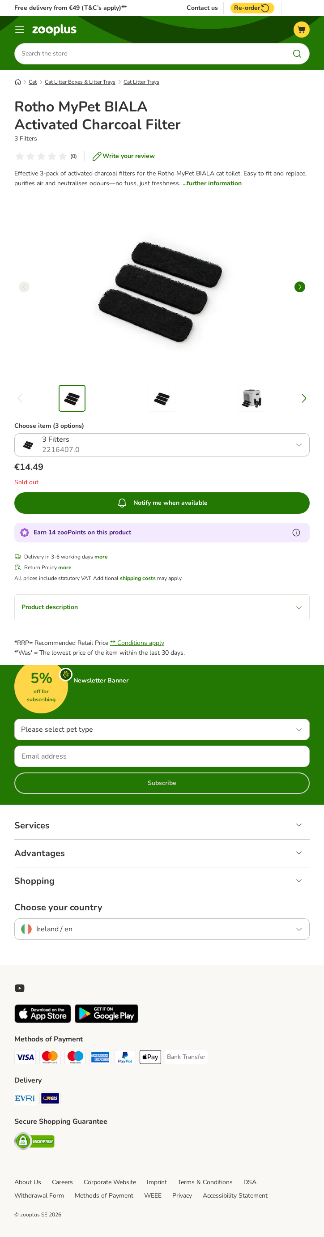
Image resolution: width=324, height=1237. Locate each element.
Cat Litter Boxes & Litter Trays (80, 81)
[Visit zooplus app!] (42, 1021)
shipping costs (138, 578)
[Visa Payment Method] (25, 1059)
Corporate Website (110, 1182)
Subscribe (162, 783)
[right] (299, 287)
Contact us (202, 8)
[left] (24, 287)
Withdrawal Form (39, 1196)
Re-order (252, 8)
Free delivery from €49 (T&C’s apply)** (70, 8)
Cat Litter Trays (141, 81)
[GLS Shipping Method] (50, 1100)
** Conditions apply (137, 643)
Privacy (182, 1196)
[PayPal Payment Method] (125, 1059)
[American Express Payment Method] (100, 1059)
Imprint (157, 1182)
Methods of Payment (104, 1196)
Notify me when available (162, 503)
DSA (249, 1182)
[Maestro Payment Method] (75, 1059)
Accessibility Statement (235, 1196)
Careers (62, 1182)
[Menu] (20, 29)
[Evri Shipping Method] (25, 1100)
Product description (162, 607)
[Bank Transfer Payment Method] (186, 1057)
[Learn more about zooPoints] (296, 533)
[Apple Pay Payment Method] (150, 1059)
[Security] (34, 1143)
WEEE (153, 1196)
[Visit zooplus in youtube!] (19, 988)
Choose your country (58, 908)
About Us (27, 1182)
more (101, 557)
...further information (212, 183)
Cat (33, 81)
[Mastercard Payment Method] (50, 1059)
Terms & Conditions (205, 1182)
